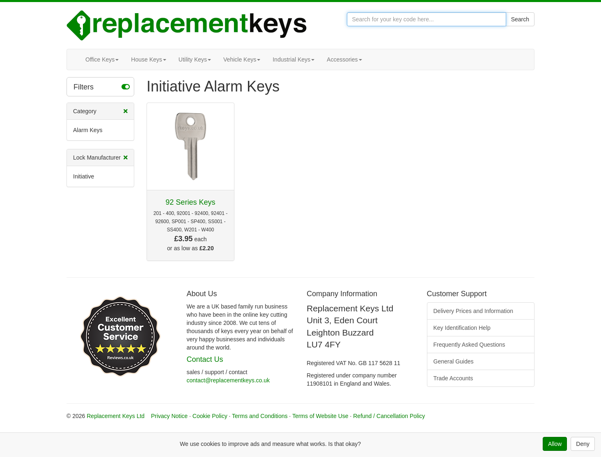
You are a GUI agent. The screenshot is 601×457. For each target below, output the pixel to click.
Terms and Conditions (259, 416)
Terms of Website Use (320, 416)
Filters (101, 86)
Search (520, 19)
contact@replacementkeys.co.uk (228, 380)
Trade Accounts (453, 378)
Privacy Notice (169, 416)
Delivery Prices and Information (474, 311)
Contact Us (205, 359)
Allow (555, 444)
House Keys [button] (148, 59)
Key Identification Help (462, 327)
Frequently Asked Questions (469, 344)
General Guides (454, 361)
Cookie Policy (210, 416)
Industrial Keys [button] (293, 59)
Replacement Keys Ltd (116, 416)
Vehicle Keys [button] (241, 59)
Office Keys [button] (102, 59)
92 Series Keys (190, 202)
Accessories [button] (344, 59)
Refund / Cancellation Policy (389, 416)
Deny (583, 444)
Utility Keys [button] (195, 59)
